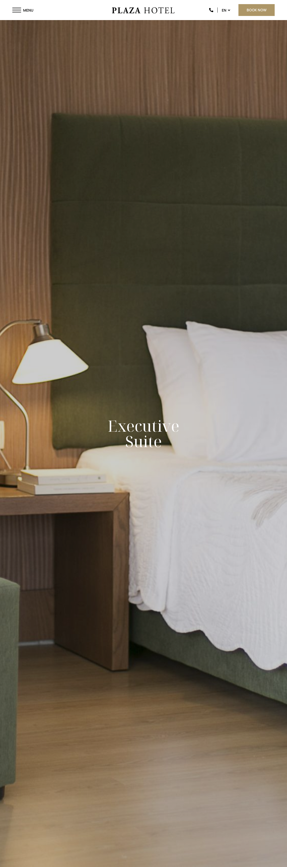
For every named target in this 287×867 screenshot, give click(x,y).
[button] (16, 10)
